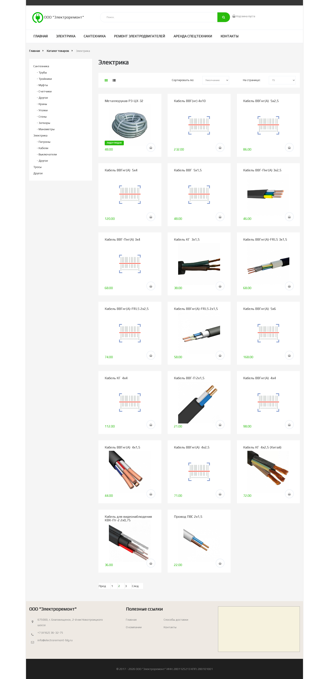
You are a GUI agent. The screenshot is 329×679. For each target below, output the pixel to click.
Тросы (37, 167)
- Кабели (42, 148)
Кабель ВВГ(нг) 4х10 (190, 101)
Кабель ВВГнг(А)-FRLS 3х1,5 (265, 239)
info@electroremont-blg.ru (55, 640)
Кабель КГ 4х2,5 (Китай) (262, 447)
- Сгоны (42, 116)
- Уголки (42, 110)
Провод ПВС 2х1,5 (188, 517)
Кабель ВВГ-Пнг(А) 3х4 (122, 239)
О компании (134, 627)
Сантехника (95, 36)
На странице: (251, 80)
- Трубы (42, 72)
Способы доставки (176, 619)
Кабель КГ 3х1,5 (187, 239)
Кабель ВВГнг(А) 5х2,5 (261, 101)
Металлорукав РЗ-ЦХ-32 (124, 101)
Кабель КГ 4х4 (116, 378)
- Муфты (42, 85)
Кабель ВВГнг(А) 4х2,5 (191, 447)
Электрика (65, 36)
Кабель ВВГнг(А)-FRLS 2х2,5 (127, 309)
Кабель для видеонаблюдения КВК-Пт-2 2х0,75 (128, 518)
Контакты (229, 36)
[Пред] (104, 586)
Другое (38, 173)
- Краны (42, 104)
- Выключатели (47, 154)
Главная (40, 36)
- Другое (42, 97)
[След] (137, 586)
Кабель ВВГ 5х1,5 (188, 170)
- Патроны (43, 141)
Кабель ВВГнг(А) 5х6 (259, 309)
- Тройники (44, 78)
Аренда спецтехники (193, 36)
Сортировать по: (183, 80)
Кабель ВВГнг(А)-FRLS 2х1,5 (196, 309)
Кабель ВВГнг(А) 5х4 (121, 170)
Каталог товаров (58, 50)
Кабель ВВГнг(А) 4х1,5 (122, 447)
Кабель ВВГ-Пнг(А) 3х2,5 (262, 170)
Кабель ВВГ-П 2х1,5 (189, 378)
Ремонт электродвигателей (139, 36)
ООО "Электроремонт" (58, 17)
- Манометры (46, 129)
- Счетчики (44, 91)
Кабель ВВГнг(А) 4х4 (259, 378)
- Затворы (43, 123)
